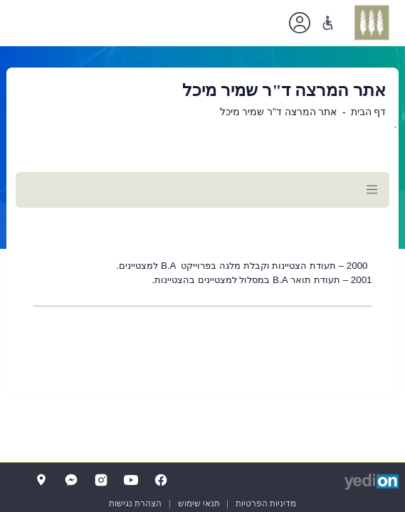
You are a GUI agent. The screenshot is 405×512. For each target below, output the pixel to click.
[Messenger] (71, 480)
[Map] (41, 480)
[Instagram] (101, 480)
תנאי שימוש (199, 503)
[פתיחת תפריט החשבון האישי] (300, 22)
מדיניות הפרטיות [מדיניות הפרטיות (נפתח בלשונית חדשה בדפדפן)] (266, 503)
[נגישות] (328, 23)
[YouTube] (131, 480)
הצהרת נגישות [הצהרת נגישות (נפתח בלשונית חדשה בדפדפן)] (135, 503)
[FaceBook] (161, 480)
